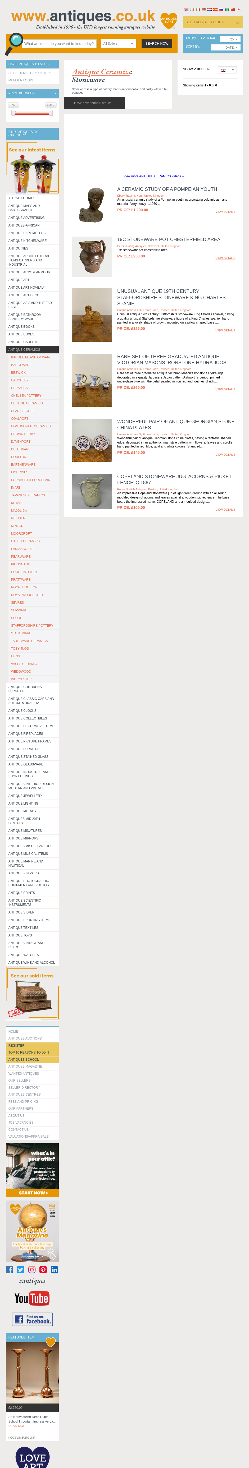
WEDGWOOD (21, 671)
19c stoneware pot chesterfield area (168, 239)
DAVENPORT (21, 442)
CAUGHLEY (20, 380)
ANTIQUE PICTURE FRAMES (30, 741)
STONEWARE (21, 633)
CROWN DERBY (23, 434)
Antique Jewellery (25, 796)
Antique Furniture (25, 749)
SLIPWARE (19, 610)
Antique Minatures (25, 831)
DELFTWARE (21, 449)
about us (16, 1116)
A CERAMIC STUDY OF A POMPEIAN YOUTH (167, 189)
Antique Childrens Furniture (25, 689)
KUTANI (16, 503)
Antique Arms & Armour (29, 272)
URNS (15, 656)
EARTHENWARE (23, 465)
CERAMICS (19, 388)
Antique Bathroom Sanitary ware (25, 317)
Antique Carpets (23, 342)
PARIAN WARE (22, 549)
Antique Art (19, 280)
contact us (18, 1130)
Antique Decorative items (31, 726)
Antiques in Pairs (23, 873)
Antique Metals (22, 811)
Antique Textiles (23, 928)
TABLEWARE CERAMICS (29, 641)
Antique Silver (21, 912)
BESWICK (18, 373)
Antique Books (21, 327)
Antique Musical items (28, 854)
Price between (21, 93)
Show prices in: (196, 69)
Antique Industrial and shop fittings (29, 774)
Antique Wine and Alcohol (31, 962)
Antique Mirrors (23, 838)
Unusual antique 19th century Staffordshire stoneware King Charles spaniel (171, 297)
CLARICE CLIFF (23, 411)
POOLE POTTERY (24, 572)
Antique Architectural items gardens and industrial (29, 260)
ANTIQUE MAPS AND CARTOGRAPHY (24, 208)
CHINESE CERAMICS (27, 403)
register (16, 1045)
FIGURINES (19, 472)
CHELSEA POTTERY (26, 396)
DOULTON (18, 457)
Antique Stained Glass (28, 757)
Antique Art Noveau (26, 287)
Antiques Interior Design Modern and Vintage (31, 786)
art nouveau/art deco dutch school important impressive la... (32, 1421)
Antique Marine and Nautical (25, 863)
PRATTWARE (21, 579)
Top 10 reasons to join (28, 1052)
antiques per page (202, 38)
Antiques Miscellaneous (30, 846)
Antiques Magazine (25, 1066)
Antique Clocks (22, 711)
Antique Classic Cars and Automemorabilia (31, 701)
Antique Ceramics (24, 350)
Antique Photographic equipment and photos (28, 883)
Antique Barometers (27, 233)
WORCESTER (21, 679)
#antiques (32, 1280)
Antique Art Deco (24, 295)
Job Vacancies (21, 1122)
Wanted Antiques (23, 1073)
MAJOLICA (19, 511)
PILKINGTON (20, 564)
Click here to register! (29, 73)
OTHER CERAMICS (25, 541)
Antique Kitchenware (27, 241)
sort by (192, 46)
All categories (21, 198)
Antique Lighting (23, 803)
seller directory (24, 1088)
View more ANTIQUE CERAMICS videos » (154, 176)
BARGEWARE (21, 365)
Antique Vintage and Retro (26, 945)
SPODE (16, 618)
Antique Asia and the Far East (30, 305)
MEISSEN (18, 518)
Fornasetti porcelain (31, 480)
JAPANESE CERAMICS (28, 495)
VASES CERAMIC (24, 664)
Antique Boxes (21, 334)
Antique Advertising (26, 218)
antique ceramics (101, 71)
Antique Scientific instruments (24, 903)
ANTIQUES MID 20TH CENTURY (24, 821)
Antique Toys (20, 935)
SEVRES (17, 602)
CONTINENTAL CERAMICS (31, 426)
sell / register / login (205, 22)
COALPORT (20, 419)
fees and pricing (23, 1102)
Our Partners (20, 1108)
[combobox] (118, 43)
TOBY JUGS (20, 648)
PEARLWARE (21, 556)
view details (226, 211)
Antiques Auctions (25, 1038)
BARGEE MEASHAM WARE (31, 357)
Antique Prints (21, 893)
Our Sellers (19, 1080)
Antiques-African (24, 225)
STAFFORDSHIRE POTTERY (32, 625)
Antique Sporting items (29, 920)
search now (157, 43)
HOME (13, 1031)
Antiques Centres (24, 1094)
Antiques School (23, 1059)
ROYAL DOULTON (24, 587)
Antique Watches (23, 955)
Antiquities (18, 248)
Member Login (20, 80)
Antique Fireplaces (25, 734)
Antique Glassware (25, 764)
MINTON (17, 526)
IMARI (15, 488)
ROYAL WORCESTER (27, 595)
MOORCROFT (21, 534)
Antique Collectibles (27, 718)
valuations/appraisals (28, 1136)
